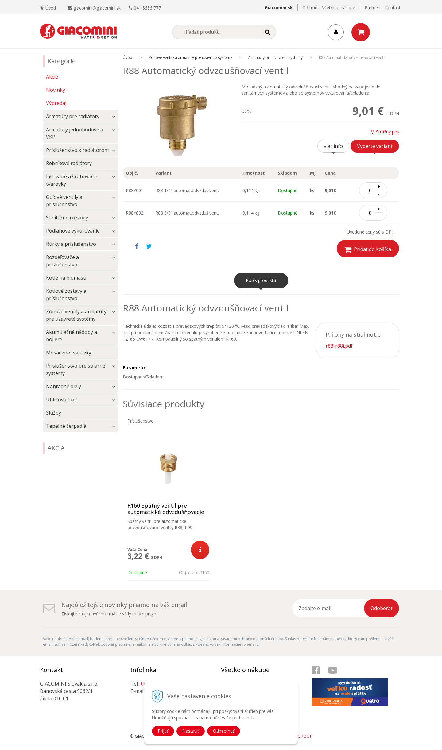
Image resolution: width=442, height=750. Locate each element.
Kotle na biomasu (66, 277)
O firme (309, 7)
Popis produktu (261, 280)
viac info (333, 146)
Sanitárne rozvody (67, 217)
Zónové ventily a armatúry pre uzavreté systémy (76, 315)
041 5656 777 (147, 8)
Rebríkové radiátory (69, 163)
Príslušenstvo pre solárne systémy (75, 369)
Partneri (372, 7)
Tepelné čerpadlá (66, 426)
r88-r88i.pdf (339, 345)
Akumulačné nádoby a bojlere (71, 336)
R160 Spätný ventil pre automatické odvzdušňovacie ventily (165, 512)
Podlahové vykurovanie (73, 230)
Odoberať (381, 608)
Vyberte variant (375, 146)
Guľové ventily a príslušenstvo (64, 201)
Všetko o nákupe (338, 7)
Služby (53, 412)
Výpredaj (56, 103)
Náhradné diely (63, 386)
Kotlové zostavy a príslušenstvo (66, 295)
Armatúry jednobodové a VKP (74, 133)
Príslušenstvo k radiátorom (77, 150)
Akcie (52, 76)
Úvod (48, 8)
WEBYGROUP (298, 736)
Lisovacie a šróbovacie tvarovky (71, 180)
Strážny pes (384, 132)
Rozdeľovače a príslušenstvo (62, 261)
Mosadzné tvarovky (68, 352)
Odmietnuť (223, 731)
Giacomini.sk (279, 7)
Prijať (163, 731)
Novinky (55, 90)
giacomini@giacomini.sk (97, 8)
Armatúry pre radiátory (72, 116)
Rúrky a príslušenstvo (71, 244)
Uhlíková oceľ (61, 399)
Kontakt (393, 7)
